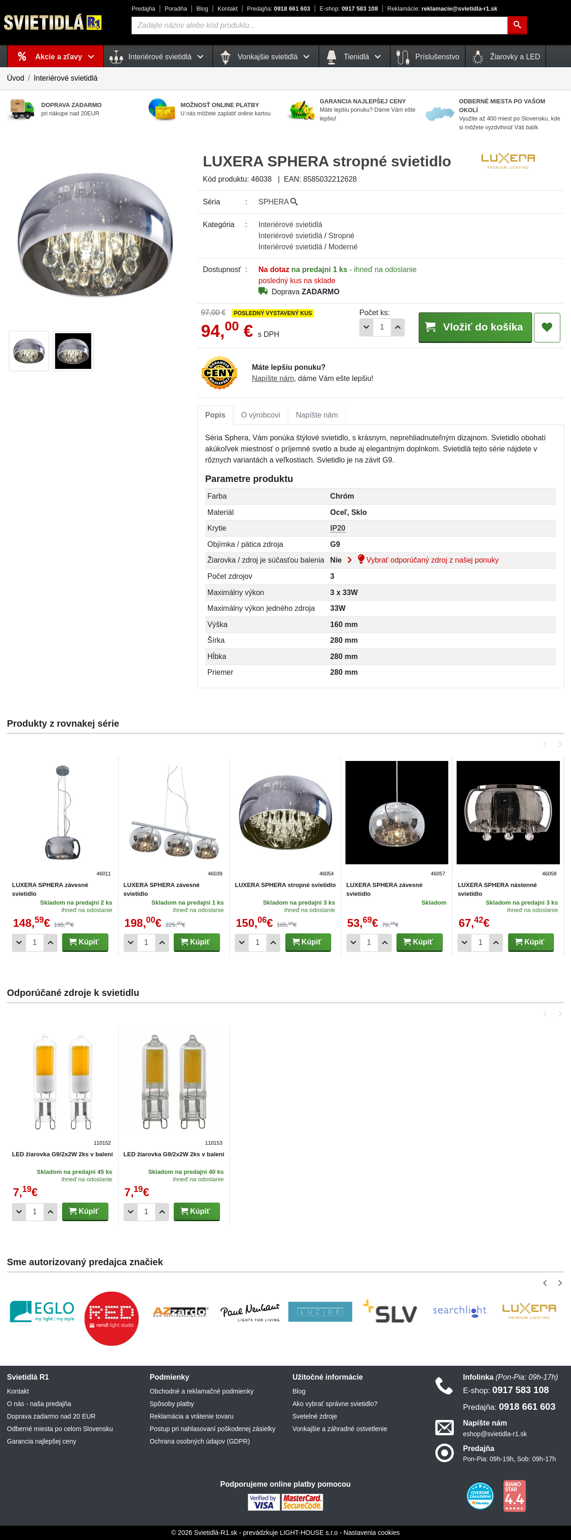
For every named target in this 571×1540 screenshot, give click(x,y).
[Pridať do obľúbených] (547, 327)
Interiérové (290, 224)
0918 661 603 (278, 8)
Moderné (343, 247)
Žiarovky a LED (505, 57)
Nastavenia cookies (372, 1532)
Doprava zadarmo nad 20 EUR (51, 1416)
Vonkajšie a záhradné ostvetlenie (340, 1428)
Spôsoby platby (172, 1403)
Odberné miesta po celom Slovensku (60, 1428)
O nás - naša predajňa (39, 1403)
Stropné (341, 236)
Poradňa (175, 8)
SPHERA (278, 202)
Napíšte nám (273, 378)
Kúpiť (84, 942)
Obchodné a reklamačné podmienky (201, 1391)
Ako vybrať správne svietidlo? (335, 1403)
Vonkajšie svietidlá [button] (266, 57)
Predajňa (143, 8)
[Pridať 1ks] (398, 327)
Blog (202, 8)
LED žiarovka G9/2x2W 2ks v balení (62, 1154)
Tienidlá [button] (354, 57)
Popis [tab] (215, 415)
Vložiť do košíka (475, 327)
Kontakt (228, 8)
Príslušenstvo (427, 57)
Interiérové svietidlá (66, 78)
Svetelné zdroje (315, 1416)
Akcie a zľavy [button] (66, 57)
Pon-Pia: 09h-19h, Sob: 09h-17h (509, 1459)
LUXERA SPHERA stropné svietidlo (285, 884)
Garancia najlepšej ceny (41, 1441)
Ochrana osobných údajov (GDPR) (200, 1441)
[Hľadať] (517, 25)
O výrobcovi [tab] (260, 415)
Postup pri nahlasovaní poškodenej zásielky (213, 1428)
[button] (546, 744)
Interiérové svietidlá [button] (158, 57)
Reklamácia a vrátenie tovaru (191, 1416)
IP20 (337, 528)
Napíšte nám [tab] (317, 415)
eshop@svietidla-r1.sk (495, 1434)
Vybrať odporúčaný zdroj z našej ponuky (421, 560)
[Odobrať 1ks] (366, 327)
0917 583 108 (349, 8)
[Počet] (382, 327)
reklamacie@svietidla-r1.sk (442, 8)
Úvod (15, 78)
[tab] (215, 415)
